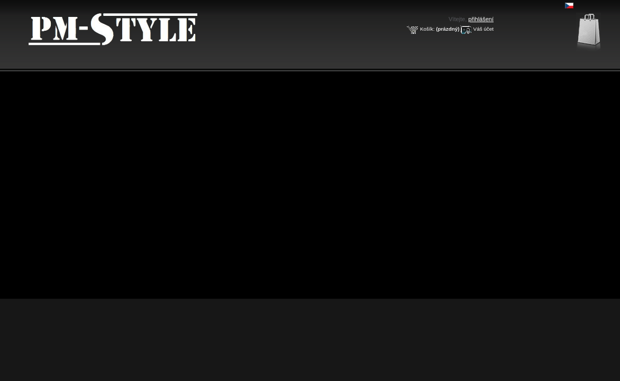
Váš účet (483, 29)
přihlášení (481, 19)
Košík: (427, 29)
